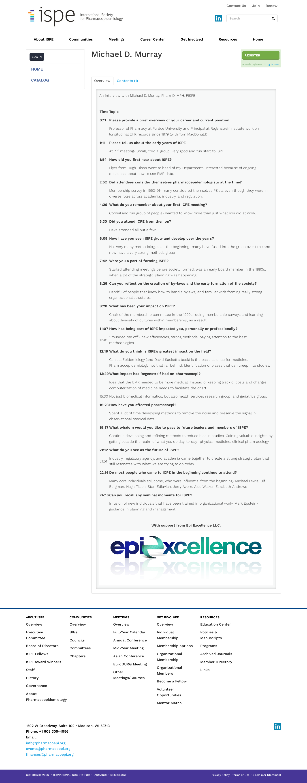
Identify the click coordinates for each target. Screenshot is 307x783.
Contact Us (236, 6)
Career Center (152, 39)
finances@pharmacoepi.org (50, 754)
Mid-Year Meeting (128, 648)
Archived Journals (216, 654)
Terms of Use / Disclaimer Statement (256, 775)
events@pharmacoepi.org (48, 748)
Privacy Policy (220, 775)
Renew (271, 6)
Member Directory (216, 662)
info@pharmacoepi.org (46, 743)
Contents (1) (127, 81)
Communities (81, 39)
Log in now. (272, 64)
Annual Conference (130, 640)
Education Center (215, 624)
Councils (77, 640)
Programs (208, 646)
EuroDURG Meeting (130, 664)
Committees (80, 648)
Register (252, 55)
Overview (102, 81)
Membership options (175, 646)
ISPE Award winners (43, 662)
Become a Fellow (172, 681)
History (32, 678)
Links (204, 670)
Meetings (117, 39)
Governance (36, 686)
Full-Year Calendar (129, 632)
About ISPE (43, 39)
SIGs (73, 632)
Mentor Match (169, 703)
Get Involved (192, 39)
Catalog (40, 80)
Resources (228, 39)
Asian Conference (128, 656)
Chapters (77, 656)
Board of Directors (42, 646)
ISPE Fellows (37, 654)
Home (258, 39)
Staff (30, 670)
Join (256, 6)
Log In (37, 56)
